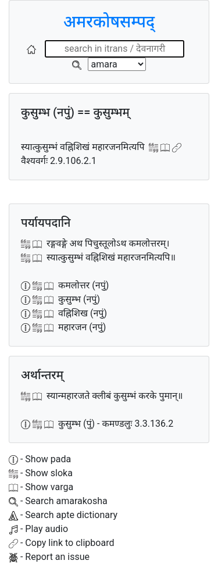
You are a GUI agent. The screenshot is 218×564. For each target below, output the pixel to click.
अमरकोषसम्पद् (109, 21)
